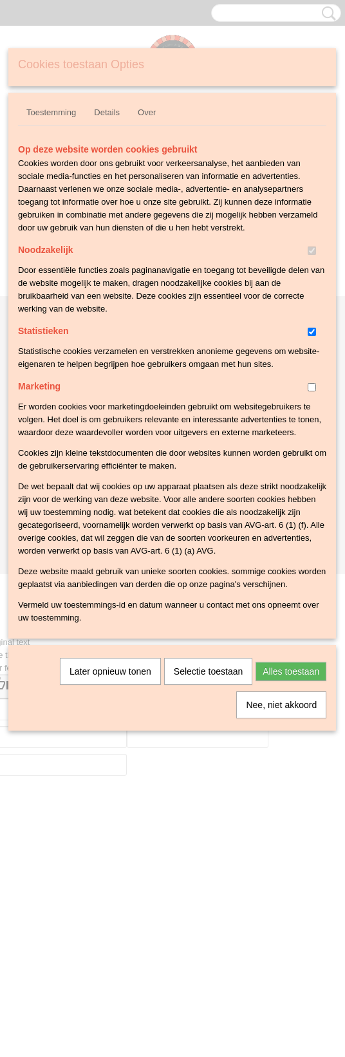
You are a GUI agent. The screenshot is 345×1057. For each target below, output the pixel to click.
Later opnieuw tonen (110, 671)
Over (147, 112)
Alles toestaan (291, 671)
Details (107, 112)
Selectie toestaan (208, 671)
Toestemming (51, 112)
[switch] (312, 251)
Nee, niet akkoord (281, 705)
